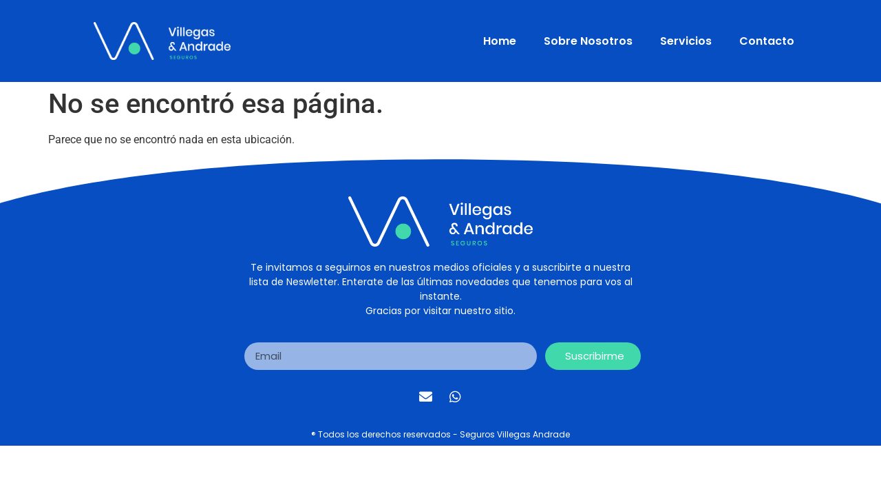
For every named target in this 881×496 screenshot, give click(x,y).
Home (499, 41)
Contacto (766, 41)
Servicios (686, 41)
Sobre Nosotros (588, 41)
